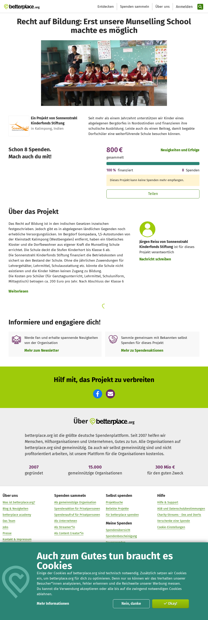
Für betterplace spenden (122, 515)
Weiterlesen (18, 291)
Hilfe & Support (167, 502)
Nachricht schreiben (155, 259)
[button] (97, 393)
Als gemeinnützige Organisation (75, 502)
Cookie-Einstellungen (171, 527)
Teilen (153, 193)
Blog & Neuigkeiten (15, 508)
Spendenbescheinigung (121, 536)
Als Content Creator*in (68, 533)
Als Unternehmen (65, 521)
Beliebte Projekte (117, 508)
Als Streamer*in (64, 527)
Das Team (9, 521)
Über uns (162, 6)
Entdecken (106, 6)
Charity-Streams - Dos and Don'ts (179, 515)
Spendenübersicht (118, 530)
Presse (7, 533)
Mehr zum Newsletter (41, 350)
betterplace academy (17, 515)
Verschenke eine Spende (173, 521)
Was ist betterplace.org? (19, 502)
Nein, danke (131, 603)
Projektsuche (114, 502)
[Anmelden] (184, 7)
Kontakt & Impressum (17, 539)
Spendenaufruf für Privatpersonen (77, 515)
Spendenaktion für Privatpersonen (77, 508)
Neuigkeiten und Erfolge (180, 150)
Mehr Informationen (53, 604)
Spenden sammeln (134, 6)
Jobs (5, 527)
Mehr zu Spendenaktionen (142, 350)
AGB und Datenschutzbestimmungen (181, 508)
